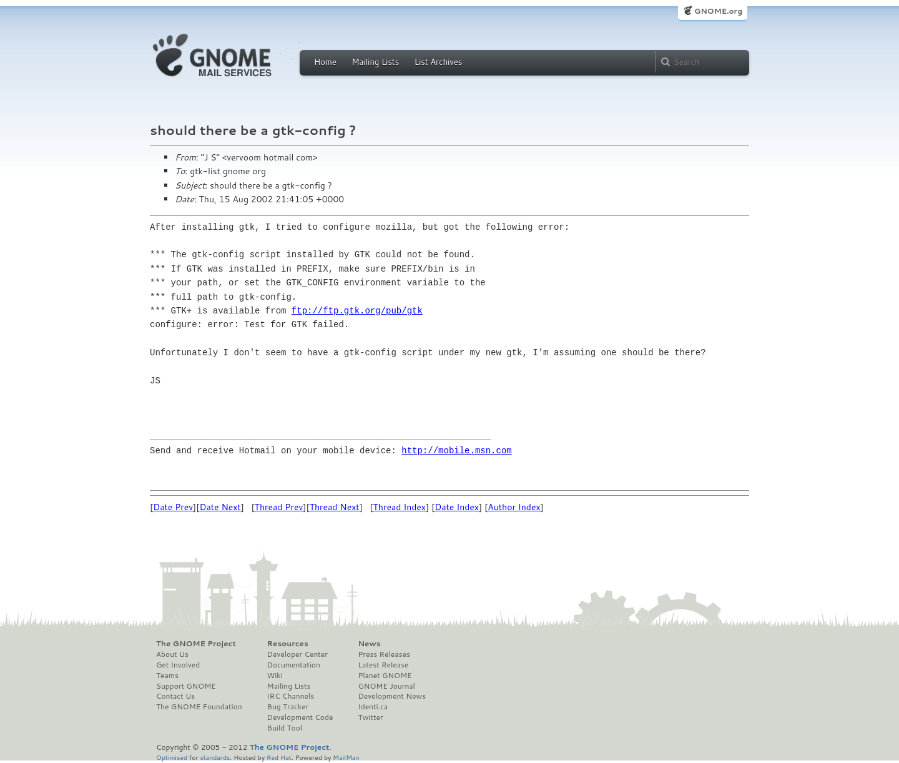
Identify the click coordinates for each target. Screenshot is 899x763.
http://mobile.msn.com (456, 450)
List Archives (438, 61)
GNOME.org (718, 11)
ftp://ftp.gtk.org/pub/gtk (357, 311)
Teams (167, 676)
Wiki (275, 676)
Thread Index (399, 507)
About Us (172, 654)
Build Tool (284, 728)
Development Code (300, 717)
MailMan (346, 757)
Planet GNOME (384, 676)
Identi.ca (373, 707)
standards (215, 757)
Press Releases (384, 654)
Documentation (293, 665)
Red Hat (279, 757)
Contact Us (175, 696)
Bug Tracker (288, 707)
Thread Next (335, 507)
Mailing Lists (375, 61)
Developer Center (297, 654)
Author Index (514, 507)
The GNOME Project (196, 644)
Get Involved (178, 665)
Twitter (370, 717)
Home (325, 61)
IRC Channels (291, 696)
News (369, 644)
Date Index (457, 507)
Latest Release (383, 665)
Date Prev (173, 507)
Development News (392, 696)
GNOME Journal (386, 686)
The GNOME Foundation (199, 707)
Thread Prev (279, 507)
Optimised (171, 757)
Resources (287, 644)
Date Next (219, 507)
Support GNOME (186, 686)
